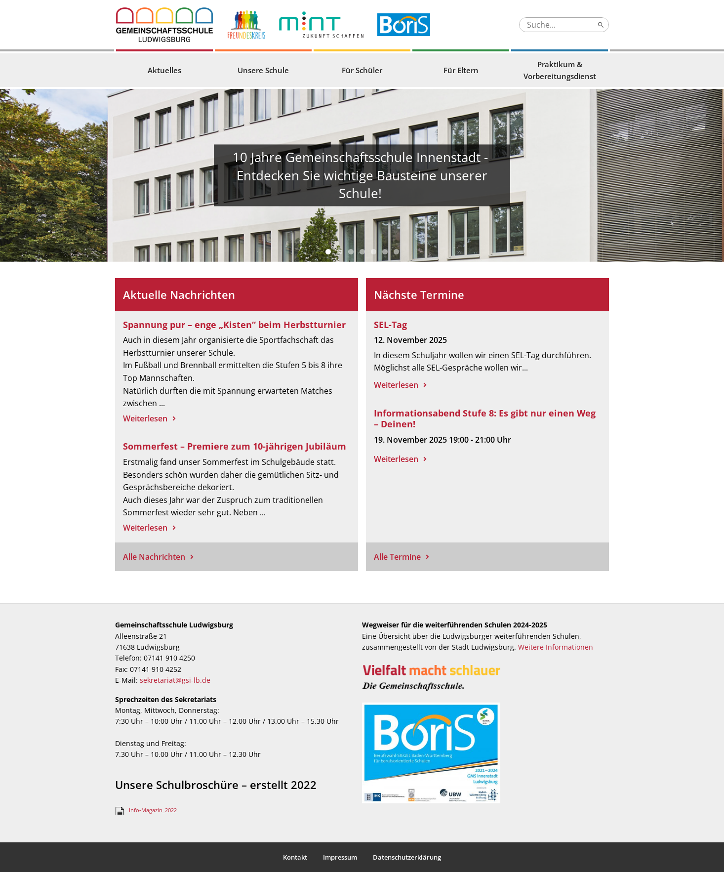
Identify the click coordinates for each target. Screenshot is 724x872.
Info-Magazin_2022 (153, 810)
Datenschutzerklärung (407, 857)
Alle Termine (397, 556)
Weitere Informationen (555, 647)
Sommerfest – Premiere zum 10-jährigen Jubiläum (234, 446)
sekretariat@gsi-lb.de (175, 680)
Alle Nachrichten (154, 556)
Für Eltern (461, 70)
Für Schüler (362, 70)
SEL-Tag (390, 325)
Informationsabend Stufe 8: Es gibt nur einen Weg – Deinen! (485, 418)
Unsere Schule (263, 70)
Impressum (340, 857)
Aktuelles (164, 70)
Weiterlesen (145, 418)
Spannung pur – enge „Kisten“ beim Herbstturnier (234, 325)
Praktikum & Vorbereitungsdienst (559, 70)
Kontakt (295, 857)
